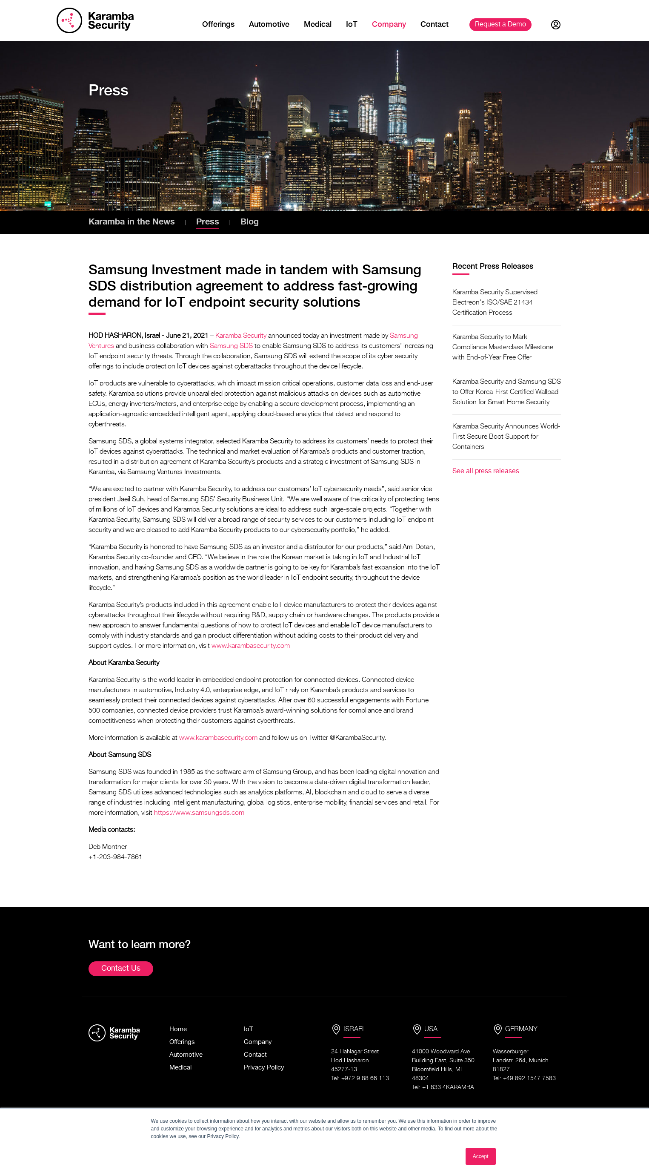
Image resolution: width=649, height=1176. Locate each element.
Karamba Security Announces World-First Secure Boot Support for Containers (506, 437)
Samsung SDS (231, 346)
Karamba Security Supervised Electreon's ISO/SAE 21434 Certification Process (494, 302)
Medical (318, 24)
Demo (500, 24)
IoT (351, 24)
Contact (434, 24)
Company (389, 24)
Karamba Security (240, 336)
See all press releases (485, 471)
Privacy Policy (264, 1067)
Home (178, 1029)
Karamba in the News (132, 221)
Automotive (269, 24)
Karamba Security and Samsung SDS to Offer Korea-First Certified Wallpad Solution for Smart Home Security (506, 392)
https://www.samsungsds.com (199, 813)
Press (207, 221)
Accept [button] (481, 1156)
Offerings (218, 24)
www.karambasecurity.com (251, 646)
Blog (249, 221)
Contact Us (120, 968)
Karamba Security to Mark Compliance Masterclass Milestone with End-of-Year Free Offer (502, 347)
